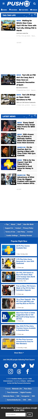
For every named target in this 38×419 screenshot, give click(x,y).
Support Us (9, 228)
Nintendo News (8, 396)
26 (13, 183)
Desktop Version (26, 235)
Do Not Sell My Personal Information (19, 383)
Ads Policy (21, 232)
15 (12, 29)
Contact (18, 228)
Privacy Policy (28, 228)
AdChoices (30, 381)
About (13, 224)
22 (12, 83)
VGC (33, 396)
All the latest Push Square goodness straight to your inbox (19, 409)
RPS (29, 400)
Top (7, 224)
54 (13, 130)
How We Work (28, 224)
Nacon (34, 36)
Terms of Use (10, 232)
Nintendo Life (17, 389)
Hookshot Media (16, 379)
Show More (19, 353)
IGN (18, 396)
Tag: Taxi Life (9, 15)
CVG (24, 400)
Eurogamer (25, 396)
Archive (30, 232)
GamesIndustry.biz (14, 400)
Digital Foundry (25, 392)
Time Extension (12, 392)
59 (13, 168)
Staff (19, 224)
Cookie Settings (12, 235)
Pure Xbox (28, 389)
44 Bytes (23, 381)
